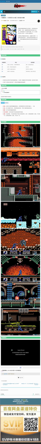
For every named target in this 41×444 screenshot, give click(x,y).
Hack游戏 (3, 15)
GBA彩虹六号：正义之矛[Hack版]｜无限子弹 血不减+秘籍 (29, 384)
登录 (5, 373)
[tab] (3, 103)
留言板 (24, 400)
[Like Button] (19, 377)
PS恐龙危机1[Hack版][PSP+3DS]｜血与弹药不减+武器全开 (11, 384)
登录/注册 (8, 1)
